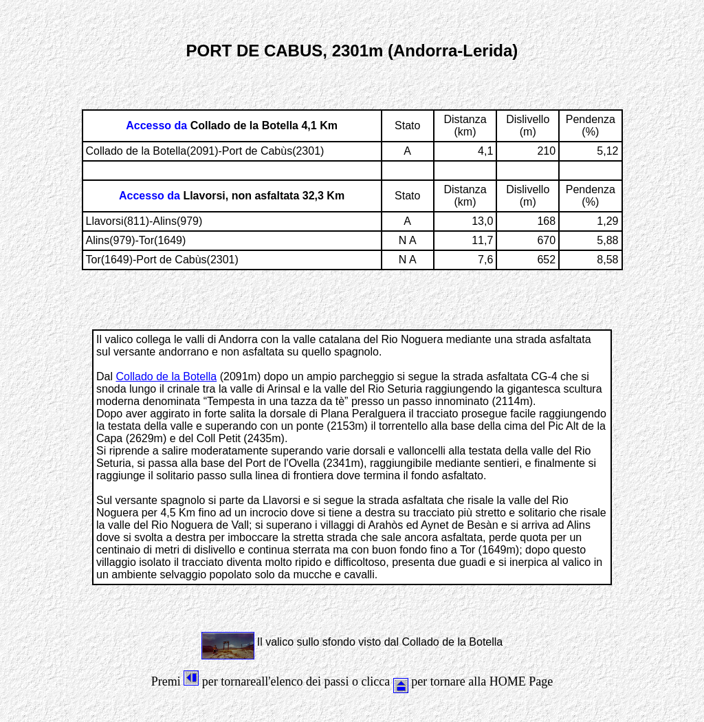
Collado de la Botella (166, 376)
